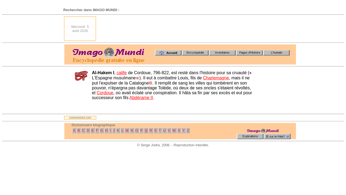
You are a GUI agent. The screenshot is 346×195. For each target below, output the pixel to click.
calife (122, 72)
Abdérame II (141, 97)
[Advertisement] (197, 29)
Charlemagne (216, 78)
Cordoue (105, 92)
